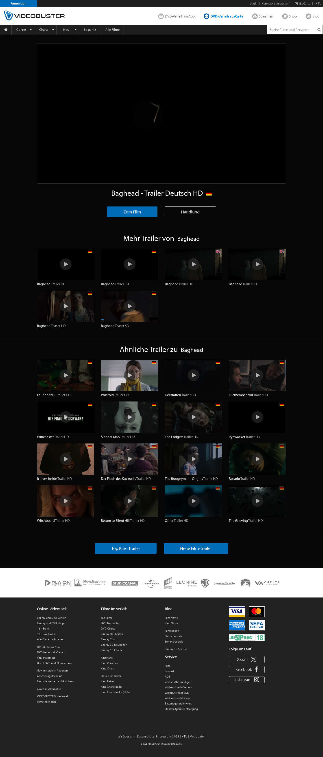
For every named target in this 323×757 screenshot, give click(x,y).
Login (254, 3)
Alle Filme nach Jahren (50, 639)
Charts (43, 29)
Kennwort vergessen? (276, 3)
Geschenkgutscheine (49, 676)
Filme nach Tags (46, 701)
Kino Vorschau (109, 663)
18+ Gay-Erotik (46, 634)
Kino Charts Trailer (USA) (115, 692)
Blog (315, 16)
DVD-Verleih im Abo (180, 16)
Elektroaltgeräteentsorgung (181, 709)
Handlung (190, 212)
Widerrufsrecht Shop (177, 698)
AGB (167, 676)
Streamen (266, 16)
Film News (171, 617)
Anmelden (18, 3)
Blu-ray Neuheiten (112, 634)
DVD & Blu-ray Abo (48, 647)
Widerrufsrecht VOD (177, 692)
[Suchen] (319, 30)
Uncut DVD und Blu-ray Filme (54, 663)
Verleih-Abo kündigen (178, 682)
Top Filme (107, 617)
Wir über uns (126, 736)
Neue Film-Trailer (196, 548)
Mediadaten (197, 736)
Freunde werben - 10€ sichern (55, 681)
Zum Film (132, 212)
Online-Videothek (52, 608)
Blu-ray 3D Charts (111, 650)
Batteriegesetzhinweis (178, 703)
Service (171, 656)
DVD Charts (108, 628)
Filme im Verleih (114, 608)
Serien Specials (174, 641)
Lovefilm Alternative (49, 689)
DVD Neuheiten (110, 623)
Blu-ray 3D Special (176, 649)
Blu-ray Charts (109, 639)
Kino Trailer (107, 681)
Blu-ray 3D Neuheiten (114, 644)
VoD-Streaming (46, 657)
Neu (66, 29)
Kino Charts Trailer (111, 686)
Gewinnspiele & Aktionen (52, 670)
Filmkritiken (172, 630)
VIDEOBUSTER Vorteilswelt (53, 696)
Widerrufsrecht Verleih (178, 687)
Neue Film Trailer (111, 676)
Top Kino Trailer (125, 548)
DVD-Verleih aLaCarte (226, 16)
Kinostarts (107, 657)
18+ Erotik (43, 628)
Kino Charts (108, 668)
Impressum (163, 736)
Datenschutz (145, 736)
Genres (21, 29)
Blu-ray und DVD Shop (50, 623)
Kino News (171, 623)
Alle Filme (112, 29)
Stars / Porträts (173, 636)
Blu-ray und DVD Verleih (51, 617)
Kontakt (169, 671)
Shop (293, 16)
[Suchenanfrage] (295, 29)
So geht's (90, 29)
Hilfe (167, 665)
